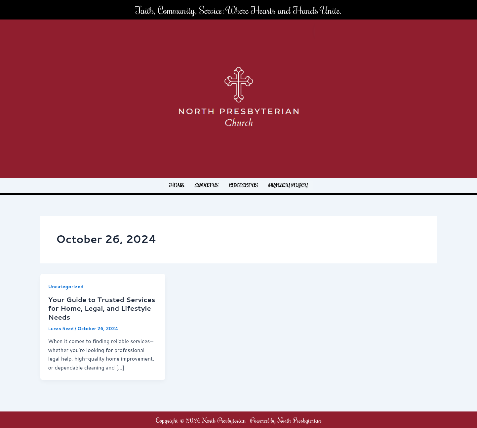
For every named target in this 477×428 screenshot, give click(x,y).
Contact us (243, 185)
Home (176, 185)
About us (207, 185)
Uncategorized (66, 286)
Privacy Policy (288, 185)
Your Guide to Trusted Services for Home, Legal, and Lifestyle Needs (102, 307)
